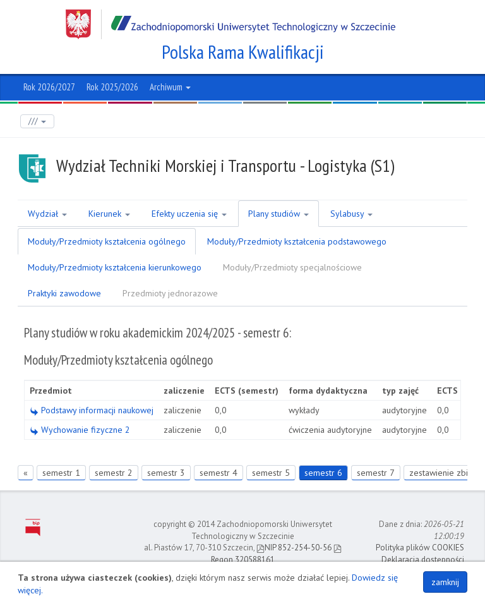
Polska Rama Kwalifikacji (243, 51)
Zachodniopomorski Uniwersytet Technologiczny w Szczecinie (230, 24)
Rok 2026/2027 (49, 87)
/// (37, 121)
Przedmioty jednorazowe (170, 293)
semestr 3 (166, 472)
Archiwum (170, 87)
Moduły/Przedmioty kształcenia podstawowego (296, 241)
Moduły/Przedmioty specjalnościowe (292, 267)
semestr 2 (114, 472)
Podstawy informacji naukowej (91, 410)
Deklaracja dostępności (422, 559)
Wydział (47, 213)
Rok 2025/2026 (112, 87)
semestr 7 (376, 472)
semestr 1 (61, 472)
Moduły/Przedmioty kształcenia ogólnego (107, 241)
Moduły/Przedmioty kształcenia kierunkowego (114, 267)
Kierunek (109, 213)
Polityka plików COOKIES (420, 547)
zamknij (445, 582)
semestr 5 (271, 472)
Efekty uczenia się (189, 213)
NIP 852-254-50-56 (294, 547)
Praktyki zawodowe (64, 293)
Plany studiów (278, 213)
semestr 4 (218, 472)
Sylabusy (351, 213)
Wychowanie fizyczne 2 (80, 429)
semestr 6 (323, 472)
